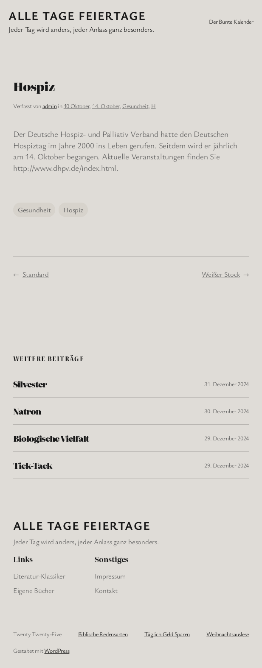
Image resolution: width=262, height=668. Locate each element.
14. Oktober (105, 106)
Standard (36, 274)
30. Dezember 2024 (226, 411)
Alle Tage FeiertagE (77, 15)
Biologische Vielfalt (51, 438)
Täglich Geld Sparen (167, 634)
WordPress (56, 650)
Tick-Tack (32, 465)
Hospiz (73, 209)
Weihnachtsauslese (227, 634)
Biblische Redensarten (103, 634)
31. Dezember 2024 (226, 384)
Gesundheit (135, 106)
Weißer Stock (220, 274)
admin (49, 106)
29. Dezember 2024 (226, 438)
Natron (27, 411)
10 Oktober (77, 106)
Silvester (30, 384)
